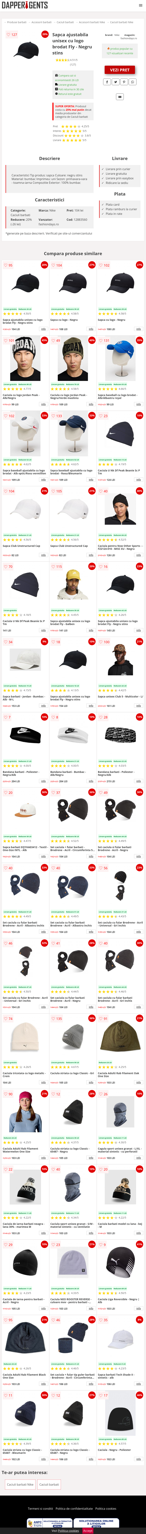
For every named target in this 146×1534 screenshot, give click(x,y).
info (43, 329)
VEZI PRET (120, 69)
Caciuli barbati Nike (121, 22)
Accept (87, 1531)
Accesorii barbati (42, 22)
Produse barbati (16, 22)
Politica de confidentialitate (74, 1509)
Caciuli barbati (65, 22)
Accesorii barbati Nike (92, 22)
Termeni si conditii (40, 1509)
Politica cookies (105, 1509)
